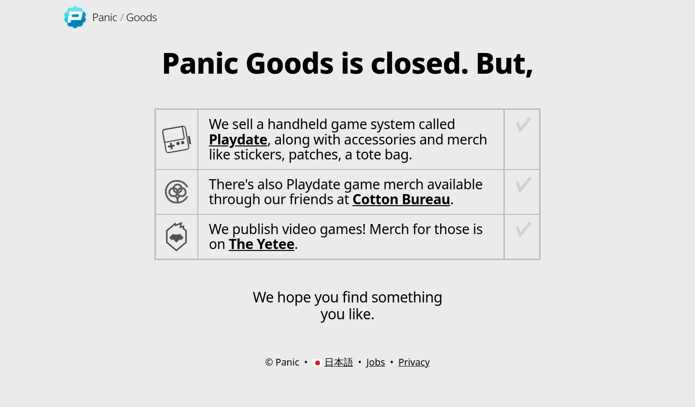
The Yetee (261, 244)
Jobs (375, 361)
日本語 (338, 361)
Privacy (414, 361)
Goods (141, 17)
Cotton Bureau (401, 199)
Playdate (238, 139)
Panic (104, 17)
